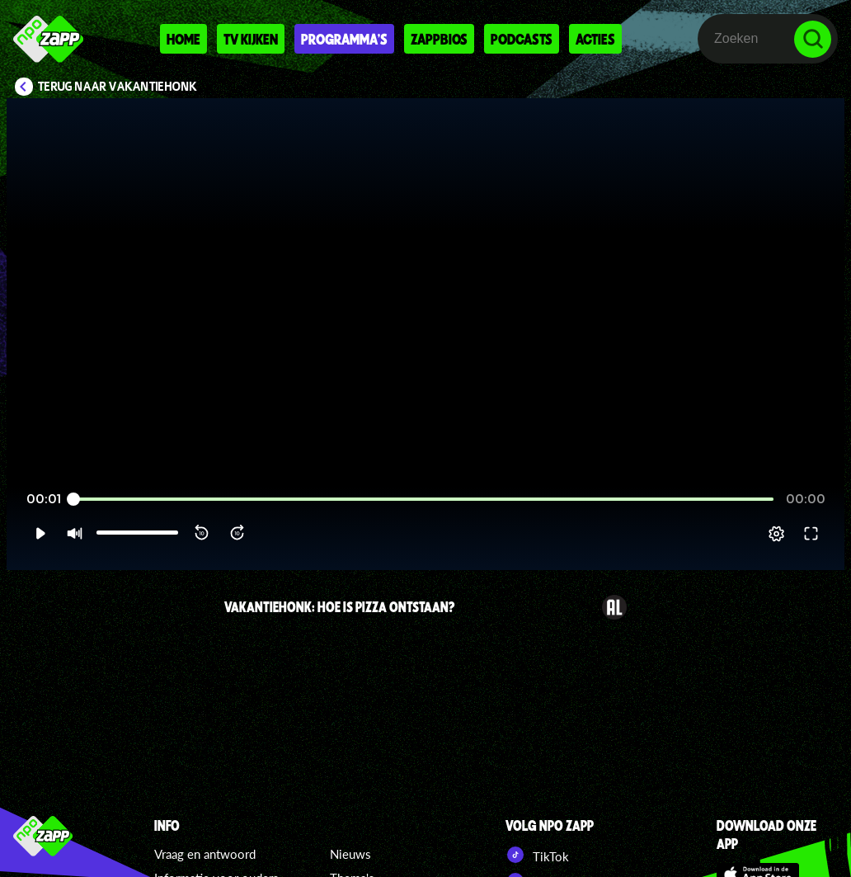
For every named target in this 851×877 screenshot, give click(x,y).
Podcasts (521, 39)
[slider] (423, 499)
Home (183, 39)
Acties (595, 39)
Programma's (344, 39)
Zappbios (439, 39)
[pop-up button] (776, 533)
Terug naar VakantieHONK (117, 86)
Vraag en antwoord (205, 853)
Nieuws (350, 853)
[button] (40, 533)
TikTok (537, 855)
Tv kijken (250, 39)
